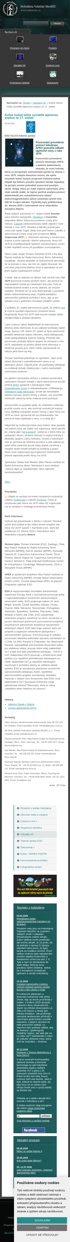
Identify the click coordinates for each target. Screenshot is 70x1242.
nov (63, 307)
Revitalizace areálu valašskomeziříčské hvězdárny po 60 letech (33, 921)
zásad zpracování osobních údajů (31, 1109)
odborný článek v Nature (21, 704)
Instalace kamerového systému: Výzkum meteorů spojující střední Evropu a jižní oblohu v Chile (33, 987)
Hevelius (37, 217)
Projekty (53, 48)
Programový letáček (19, 83)
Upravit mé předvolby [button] (42, 1234)
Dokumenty (52, 83)
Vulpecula (19, 499)
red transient (28, 432)
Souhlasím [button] (42, 1220)
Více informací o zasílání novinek (33, 1120)
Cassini (18, 223)
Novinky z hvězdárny (31, 907)
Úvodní (26, 102)
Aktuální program (28, 1140)
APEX (16, 385)
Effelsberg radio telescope (19, 391)
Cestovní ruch (53, 65)
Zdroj (7, 482)
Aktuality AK (20, 65)
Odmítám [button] (42, 1227)
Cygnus (41, 499)
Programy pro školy (19, 48)
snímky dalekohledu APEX (22, 708)
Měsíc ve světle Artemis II (29, 1151)
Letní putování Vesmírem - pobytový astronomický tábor (35, 1171)
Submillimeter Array (16, 388)
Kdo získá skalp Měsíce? (29, 1160)
